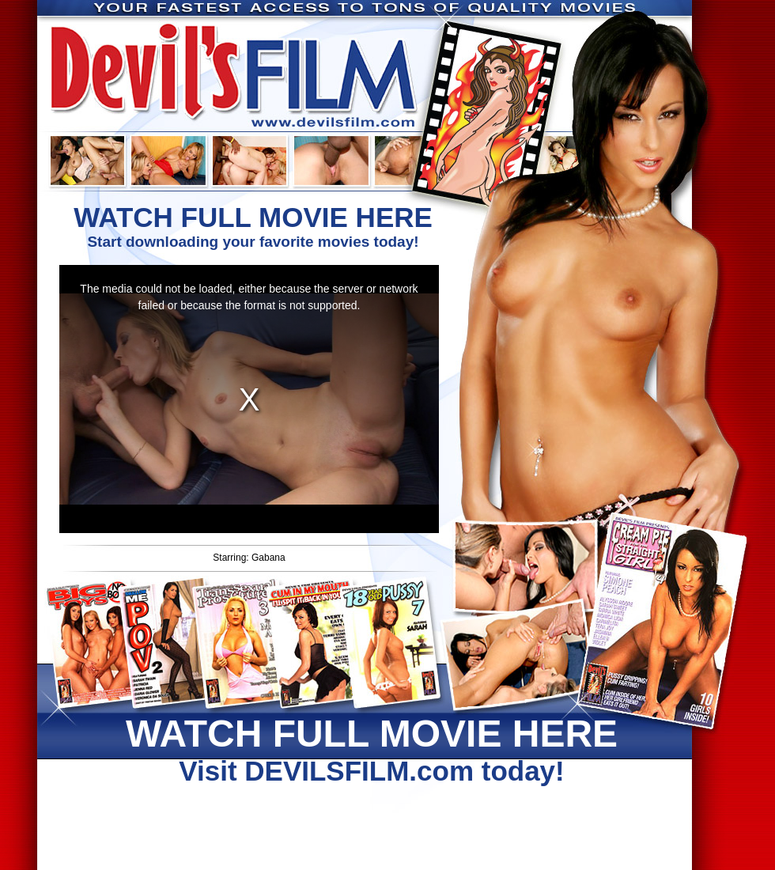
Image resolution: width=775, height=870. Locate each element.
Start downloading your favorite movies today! (253, 226)
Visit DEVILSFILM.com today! (371, 749)
